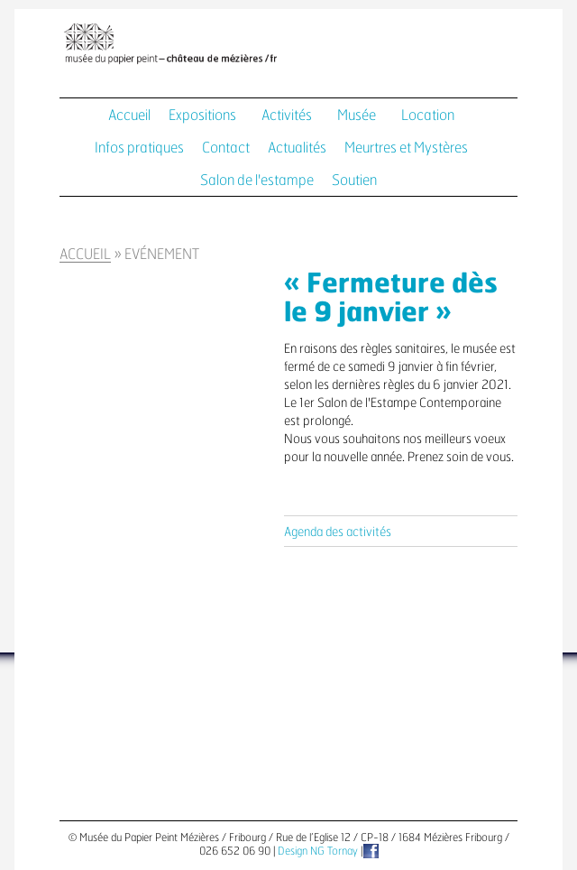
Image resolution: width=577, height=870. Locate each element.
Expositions (202, 115)
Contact (226, 148)
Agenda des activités (337, 532)
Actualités (297, 148)
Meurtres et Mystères (406, 148)
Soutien (354, 180)
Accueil (129, 115)
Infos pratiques (139, 148)
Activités (286, 115)
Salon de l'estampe (257, 180)
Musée (356, 115)
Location (427, 115)
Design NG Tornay (318, 851)
